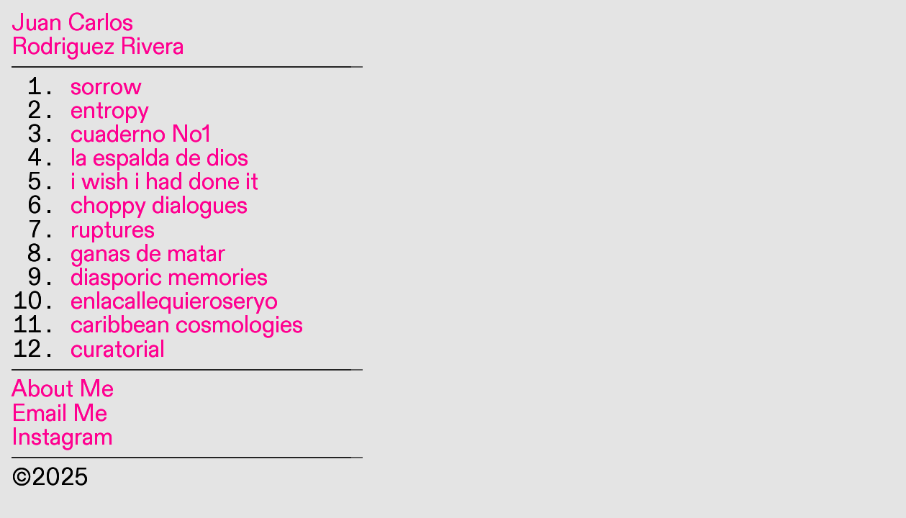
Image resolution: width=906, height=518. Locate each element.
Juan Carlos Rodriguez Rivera (98, 35)
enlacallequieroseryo (174, 301)
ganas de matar (148, 254)
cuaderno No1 (141, 134)
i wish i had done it (164, 182)
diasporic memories (169, 278)
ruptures (113, 230)
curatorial (118, 349)
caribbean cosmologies (187, 325)
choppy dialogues (159, 206)
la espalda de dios (159, 158)
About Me (63, 389)
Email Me (59, 414)
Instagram (62, 437)
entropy (110, 111)
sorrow (106, 87)
